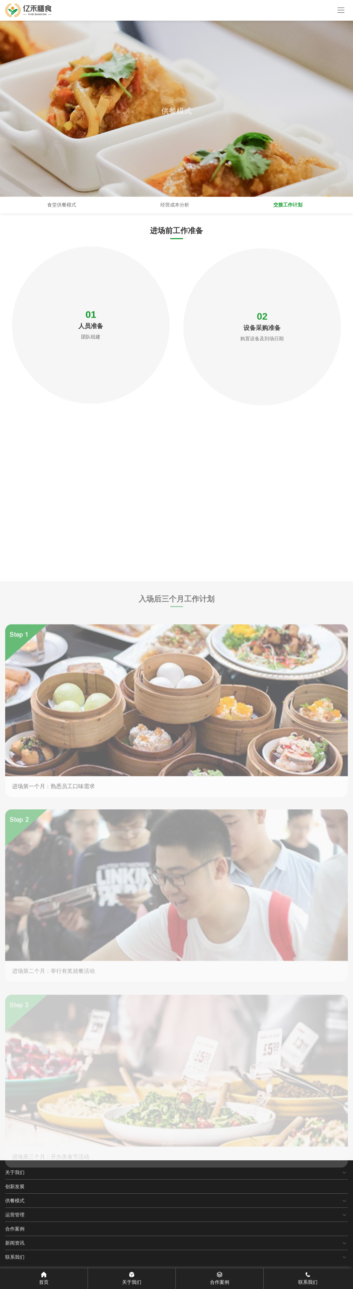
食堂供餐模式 (61, 204)
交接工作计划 (287, 204)
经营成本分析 (174, 204)
